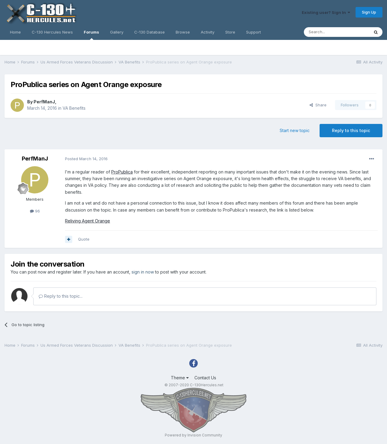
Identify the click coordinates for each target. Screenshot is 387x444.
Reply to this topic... (61, 296)
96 (35, 211)
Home (15, 32)
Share (318, 104)
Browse (183, 32)
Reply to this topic (351, 130)
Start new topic (295, 130)
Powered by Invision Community (193, 435)
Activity (207, 32)
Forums (91, 35)
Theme (180, 377)
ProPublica (122, 171)
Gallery (116, 32)
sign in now (143, 271)
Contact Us (205, 377)
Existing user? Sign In (326, 12)
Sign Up (369, 12)
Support (253, 32)
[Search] (336, 32)
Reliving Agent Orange (87, 220)
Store (230, 32)
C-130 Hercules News (52, 32)
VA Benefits (74, 108)
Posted (86, 158)
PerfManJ (44, 101)
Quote (83, 239)
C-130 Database (149, 32)
